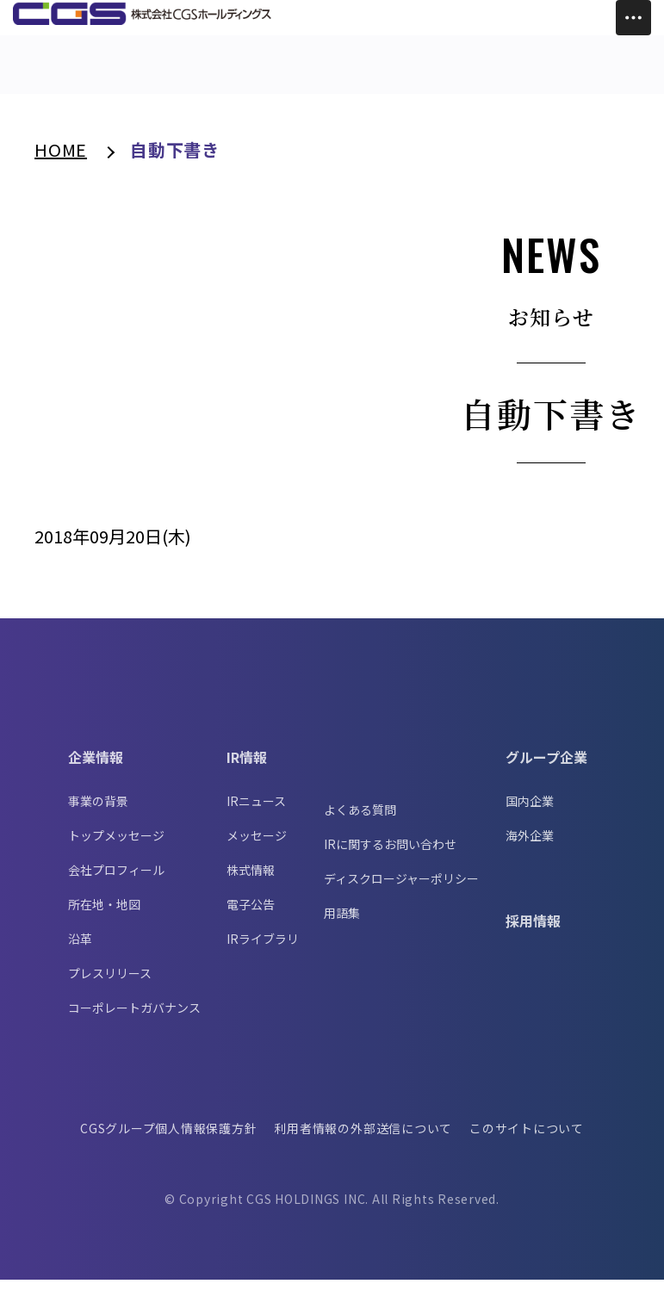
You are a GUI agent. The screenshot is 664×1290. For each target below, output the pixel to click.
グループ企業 (546, 767)
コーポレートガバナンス (134, 1017)
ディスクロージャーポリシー (401, 888)
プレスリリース (110, 983)
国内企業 (530, 811)
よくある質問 (360, 819)
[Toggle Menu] (633, 17)
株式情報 (251, 880)
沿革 (80, 949)
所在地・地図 (104, 914)
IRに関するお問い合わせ (390, 854)
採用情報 (533, 931)
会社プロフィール (116, 880)
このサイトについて (528, 1138)
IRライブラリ (263, 949)
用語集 (342, 923)
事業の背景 (98, 811)
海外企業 (530, 845)
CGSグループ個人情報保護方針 (167, 1138)
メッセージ (257, 845)
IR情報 (247, 767)
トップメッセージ (116, 845)
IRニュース (256, 811)
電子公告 (251, 914)
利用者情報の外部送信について (364, 1138)
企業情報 (95, 767)
